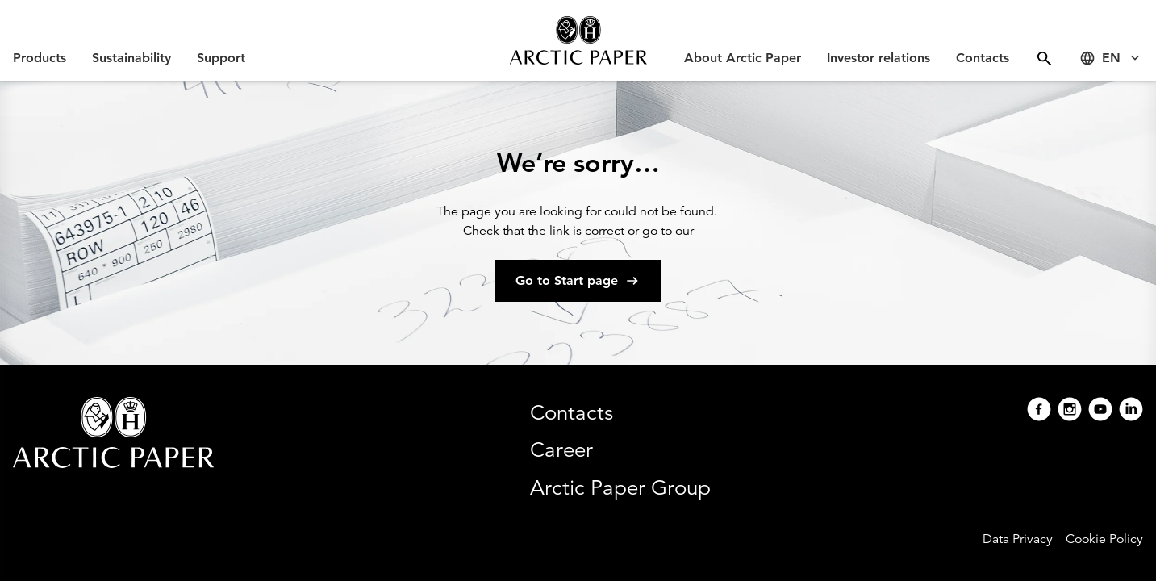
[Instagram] (1070, 411)
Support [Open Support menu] (221, 57)
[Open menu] (1044, 58)
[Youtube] (1100, 411)
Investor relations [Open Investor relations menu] (878, 57)
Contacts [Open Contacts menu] (982, 57)
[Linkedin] (1131, 411)
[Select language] (1111, 58)
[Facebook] (1039, 411)
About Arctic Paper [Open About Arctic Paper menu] (742, 57)
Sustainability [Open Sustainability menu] (131, 57)
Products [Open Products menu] (39, 57)
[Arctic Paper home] (577, 40)
